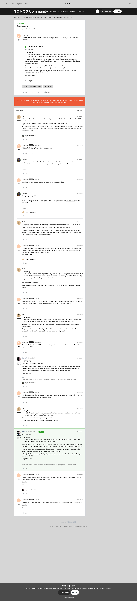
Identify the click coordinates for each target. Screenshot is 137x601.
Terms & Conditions (55, 526)
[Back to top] (133, 524)
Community (17, 17)
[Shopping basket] (129, 4)
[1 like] (29, 136)
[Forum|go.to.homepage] (31, 11)
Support (19, 4)
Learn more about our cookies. (101, 588)
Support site (80, 11)
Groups (72, 11)
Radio (26, 4)
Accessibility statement (80, 526)
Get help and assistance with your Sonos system (37, 17)
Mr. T (23, 116)
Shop (6, 4)
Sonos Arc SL (48, 86)
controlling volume (35, 86)
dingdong (25, 35)
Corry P (24, 358)
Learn (12, 4)
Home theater (58, 17)
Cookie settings (67, 526)
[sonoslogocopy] (68, 4)
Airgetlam (25, 159)
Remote (25, 86)
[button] (106, 11)
